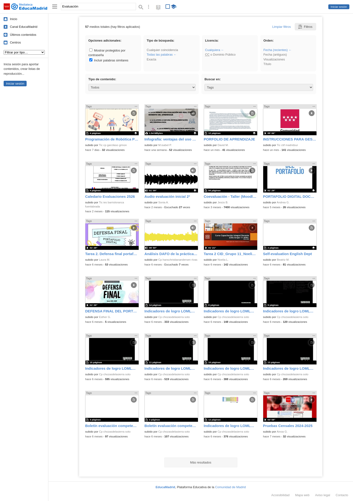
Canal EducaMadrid (23, 27)
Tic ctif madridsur (287, 145)
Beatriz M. (283, 259)
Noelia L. (223, 259)
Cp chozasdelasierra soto (174, 317)
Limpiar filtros (281, 27)
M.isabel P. (165, 145)
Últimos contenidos (23, 35)
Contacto (342, 495)
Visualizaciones (274, 59)
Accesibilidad (280, 495)
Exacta (151, 59)
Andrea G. (283, 202)
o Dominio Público (220, 54)
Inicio (13, 19)
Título (267, 64)
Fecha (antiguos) (275, 54)
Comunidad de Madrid (230, 487)
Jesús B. (223, 202)
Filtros (305, 26)
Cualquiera (212, 50)
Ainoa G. (282, 431)
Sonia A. (163, 202)
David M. (223, 145)
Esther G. (105, 317)
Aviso (322, 495)
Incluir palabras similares (108, 60)
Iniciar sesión (339, 6)
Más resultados (200, 462)
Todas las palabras (160, 54)
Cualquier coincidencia (162, 50)
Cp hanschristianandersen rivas (177, 259)
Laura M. (104, 259)
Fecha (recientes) (275, 50)
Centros (15, 42)
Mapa (302, 495)
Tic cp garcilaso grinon (113, 145)
